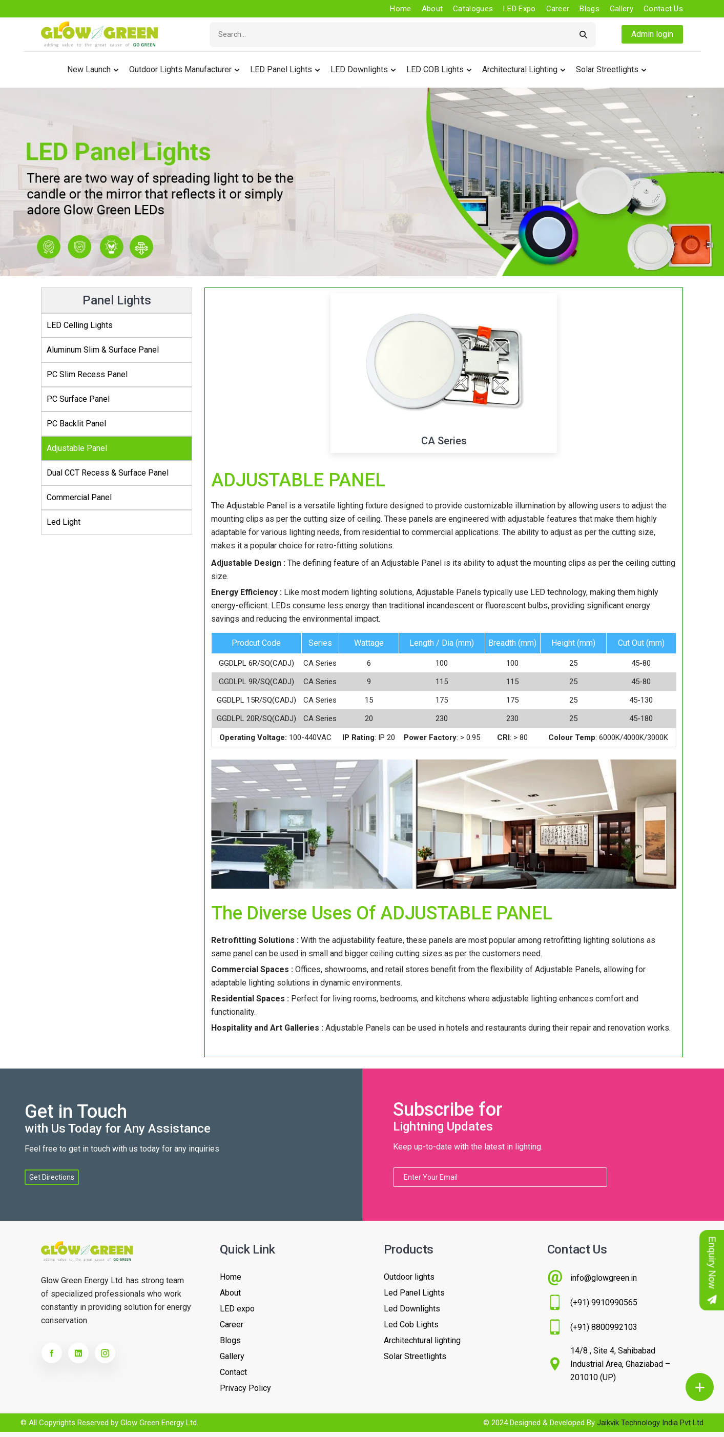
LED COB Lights (435, 69)
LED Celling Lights (80, 325)
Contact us (663, 8)
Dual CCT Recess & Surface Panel (108, 473)
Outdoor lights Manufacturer (180, 69)
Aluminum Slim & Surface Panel (103, 350)
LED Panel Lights (281, 69)
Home (400, 8)
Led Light (63, 522)
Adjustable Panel (77, 448)
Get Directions (51, 1177)
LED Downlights (359, 69)
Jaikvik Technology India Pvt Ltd (650, 1422)
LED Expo (519, 8)
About (432, 8)
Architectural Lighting (519, 69)
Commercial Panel (79, 497)
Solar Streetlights (607, 69)
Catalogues (473, 8)
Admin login (652, 34)
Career (558, 8)
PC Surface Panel (78, 399)
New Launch (89, 69)
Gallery (621, 8)
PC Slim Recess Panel (87, 374)
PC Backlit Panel (76, 423)
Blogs (589, 8)
